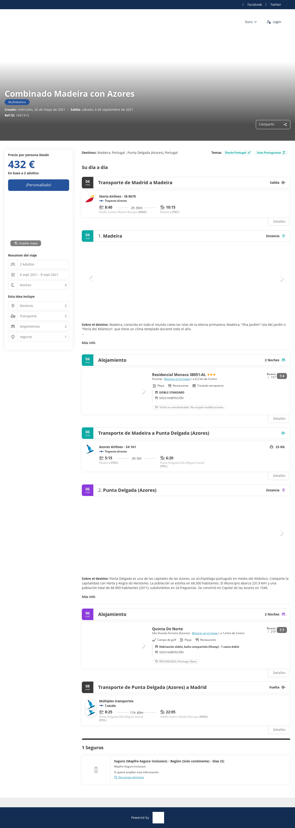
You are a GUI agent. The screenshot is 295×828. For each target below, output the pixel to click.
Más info (88, 343)
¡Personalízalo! (38, 184)
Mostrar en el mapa (177, 379)
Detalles (279, 221)
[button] (91, 278)
